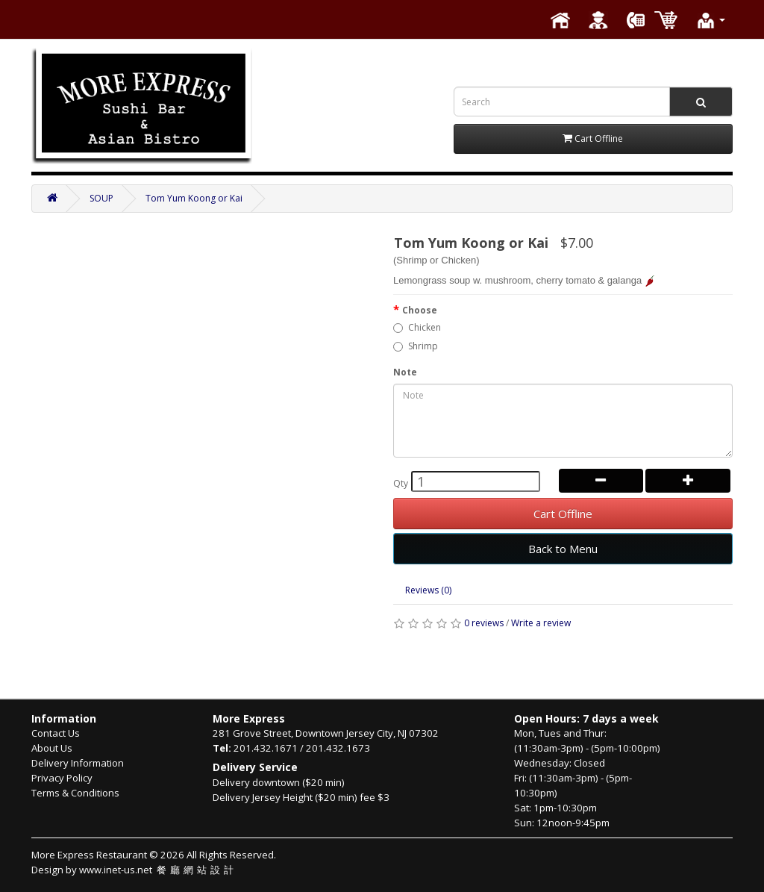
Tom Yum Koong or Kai (193, 198)
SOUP (101, 198)
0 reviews (484, 623)
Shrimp (415, 346)
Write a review (541, 623)
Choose (419, 310)
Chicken (417, 327)
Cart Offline (562, 513)
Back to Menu (563, 548)
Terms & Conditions (75, 792)
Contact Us (55, 733)
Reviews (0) (428, 590)
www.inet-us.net (158, 869)
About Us (51, 748)
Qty (400, 483)
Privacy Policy (62, 778)
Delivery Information (77, 763)
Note (405, 372)
